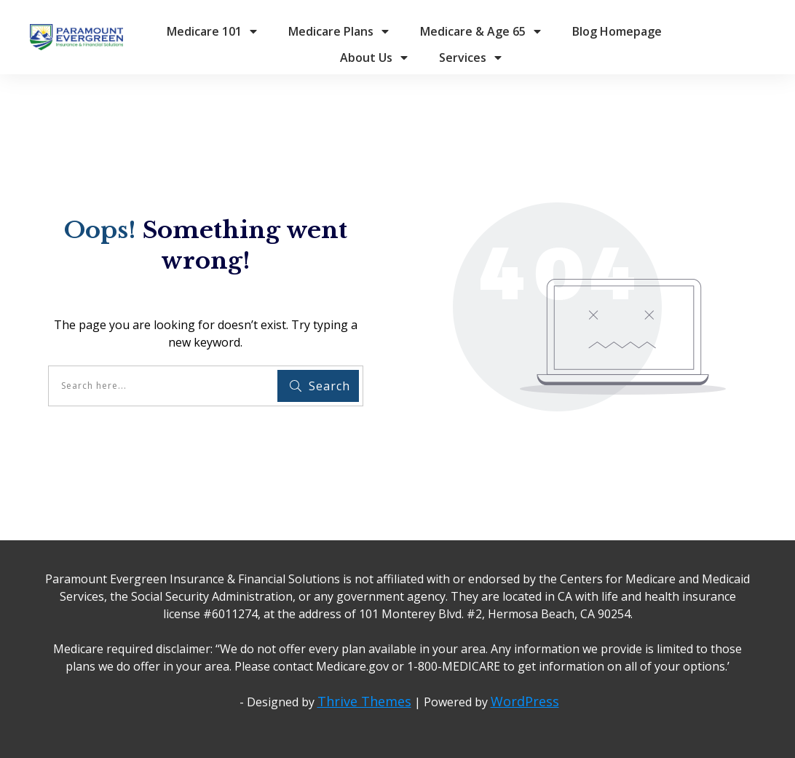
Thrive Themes (364, 701)
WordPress (525, 701)
